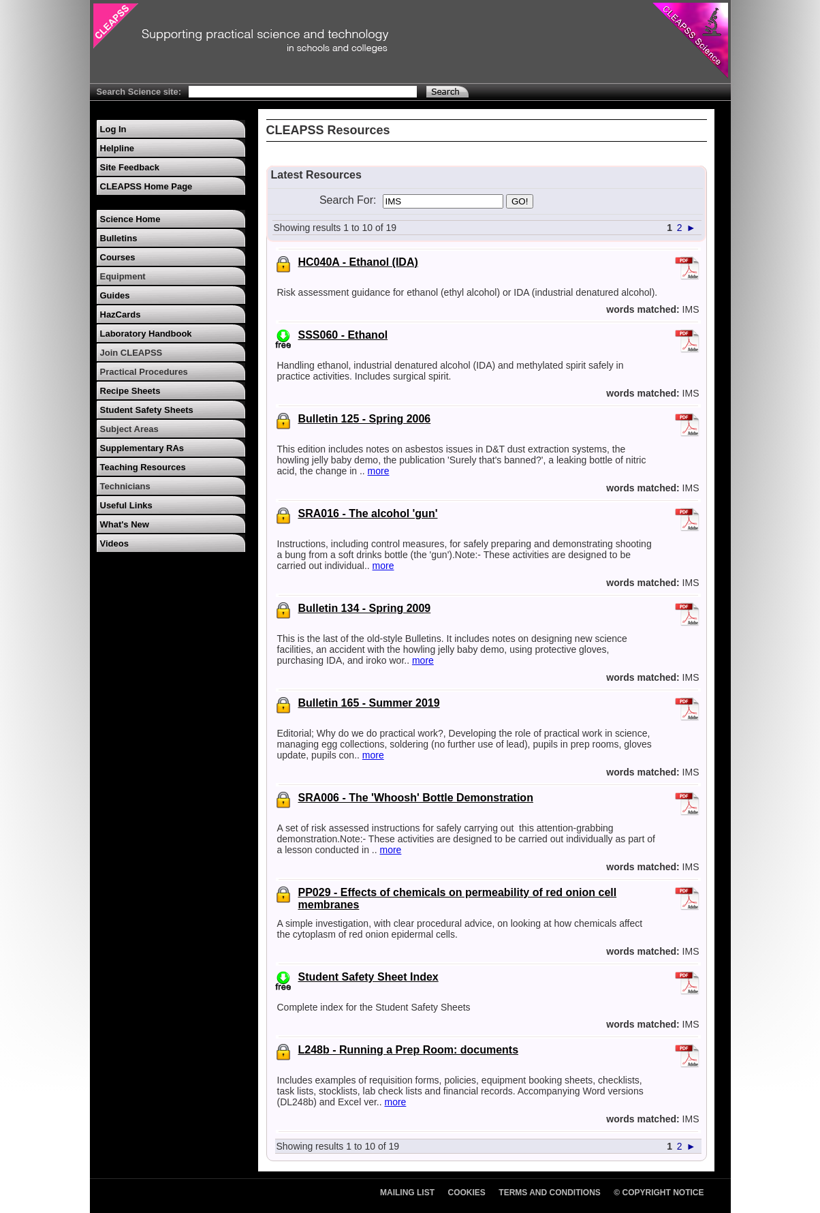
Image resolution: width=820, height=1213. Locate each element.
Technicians (125, 486)
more (379, 470)
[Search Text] (303, 91)
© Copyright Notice (659, 1192)
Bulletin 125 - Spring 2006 (364, 419)
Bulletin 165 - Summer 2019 (369, 703)
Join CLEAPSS (131, 353)
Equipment (123, 276)
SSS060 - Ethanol (343, 335)
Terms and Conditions (550, 1192)
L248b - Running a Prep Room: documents (408, 1050)
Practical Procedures (144, 372)
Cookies (467, 1192)
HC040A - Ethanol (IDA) (358, 262)
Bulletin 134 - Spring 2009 (364, 608)
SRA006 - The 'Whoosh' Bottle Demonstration (415, 797)
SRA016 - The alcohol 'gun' (368, 513)
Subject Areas (129, 429)
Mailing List (407, 1192)
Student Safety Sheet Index (368, 977)
